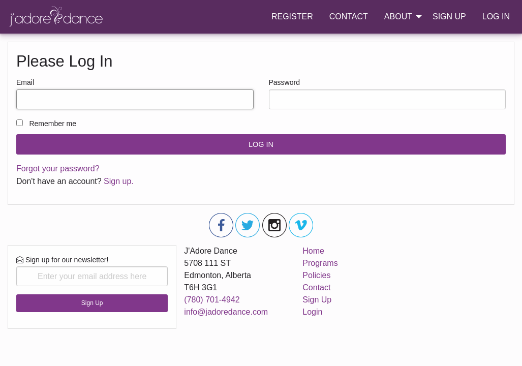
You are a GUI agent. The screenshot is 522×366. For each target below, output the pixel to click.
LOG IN (261, 144)
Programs (319, 263)
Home (313, 251)
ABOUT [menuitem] (398, 16)
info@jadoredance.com (226, 312)
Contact (316, 287)
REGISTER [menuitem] (292, 16)
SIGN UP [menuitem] (449, 16)
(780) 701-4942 (211, 299)
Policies (316, 275)
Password (284, 82)
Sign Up (92, 303)
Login (312, 312)
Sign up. (119, 181)
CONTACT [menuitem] (348, 16)
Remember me (52, 123)
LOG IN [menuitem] (496, 16)
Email (25, 82)
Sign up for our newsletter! (92, 271)
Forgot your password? (58, 168)
